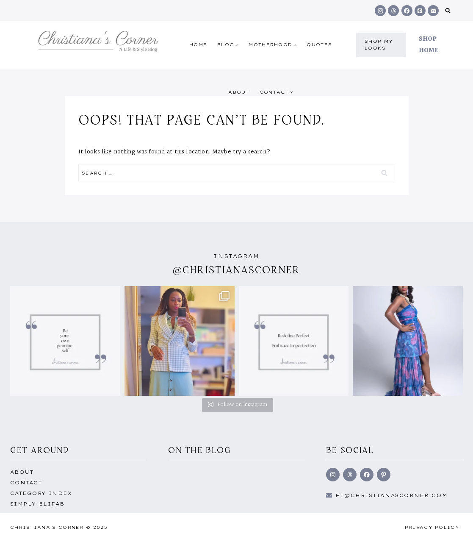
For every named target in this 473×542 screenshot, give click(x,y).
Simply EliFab (37, 504)
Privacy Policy (432, 527)
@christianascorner (237, 269)
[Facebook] (406, 10)
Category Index (41, 493)
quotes (319, 44)
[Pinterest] (420, 10)
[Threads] (393, 10)
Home (198, 44)
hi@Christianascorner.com (391, 495)
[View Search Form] (448, 11)
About (238, 92)
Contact (26, 483)
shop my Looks (379, 45)
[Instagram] (380, 10)
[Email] (433, 10)
